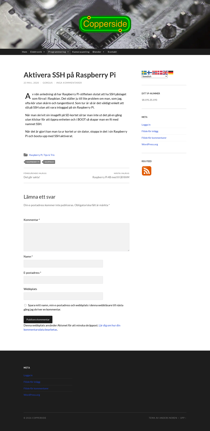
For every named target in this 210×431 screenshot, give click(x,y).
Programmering (58, 52)
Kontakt (112, 51)
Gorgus (48, 82)
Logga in (146, 124)
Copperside (39, 418)
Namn (28, 256)
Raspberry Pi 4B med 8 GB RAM (110, 175)
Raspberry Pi (36, 155)
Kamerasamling (81, 51)
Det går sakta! (35, 175)
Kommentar (32, 219)
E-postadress (32, 272)
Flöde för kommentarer (154, 137)
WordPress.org (150, 144)
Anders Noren (168, 418)
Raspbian (49, 162)
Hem (24, 51)
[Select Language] (155, 76)
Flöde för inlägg (150, 131)
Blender (99, 52)
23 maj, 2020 (31, 82)
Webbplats (30, 289)
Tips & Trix (49, 155)
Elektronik (37, 52)
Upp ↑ (183, 418)
